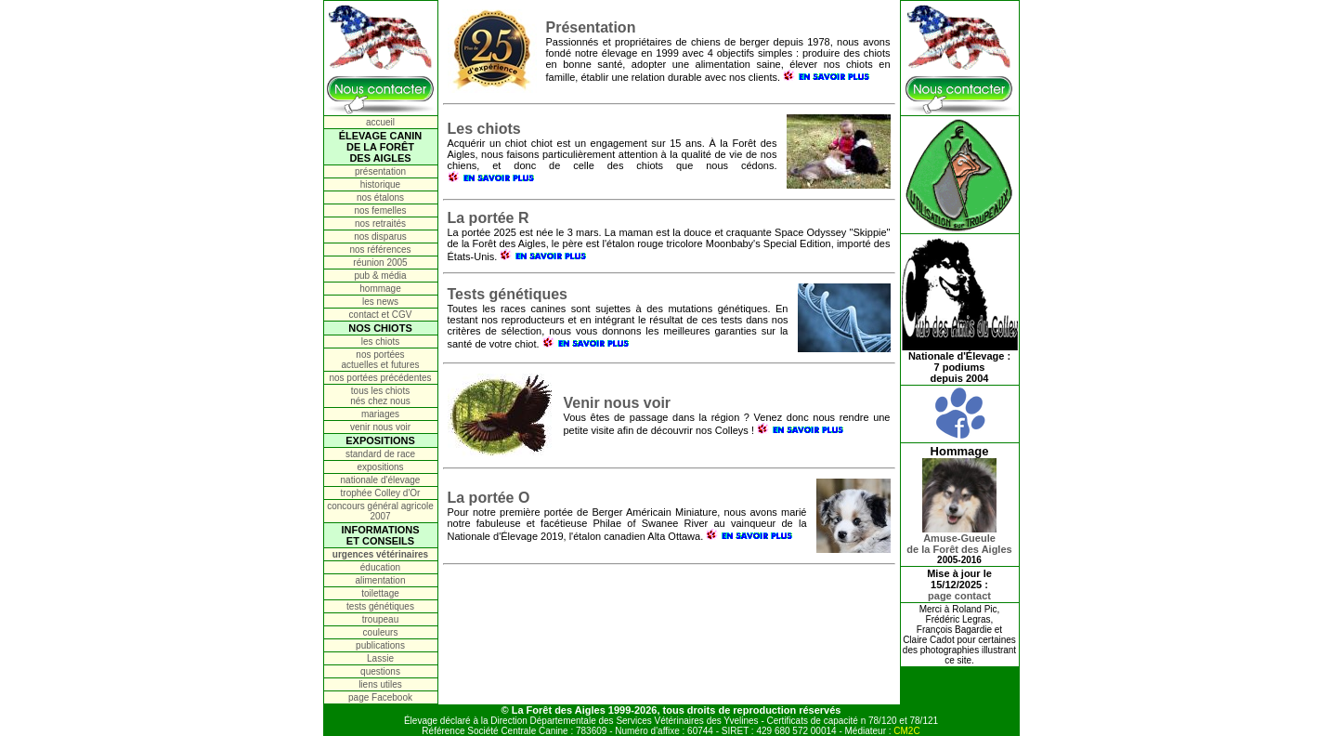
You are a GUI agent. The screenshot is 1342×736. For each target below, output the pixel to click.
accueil (380, 122)
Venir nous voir (617, 403)
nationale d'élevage (381, 480)
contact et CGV (380, 314)
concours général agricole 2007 (380, 511)
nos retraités (380, 223)
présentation (380, 171)
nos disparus (380, 236)
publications (380, 645)
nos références (379, 249)
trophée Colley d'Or (381, 493)
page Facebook (380, 697)
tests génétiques (380, 606)
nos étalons (380, 197)
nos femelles (380, 210)
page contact (959, 595)
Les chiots (484, 129)
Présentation (591, 27)
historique (380, 184)
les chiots (380, 341)
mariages (380, 414)
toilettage (380, 593)
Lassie (380, 658)
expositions (380, 467)
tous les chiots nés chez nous (380, 396)
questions (380, 671)
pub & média (380, 275)
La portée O (489, 498)
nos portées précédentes (380, 378)
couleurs (380, 632)
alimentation (381, 580)
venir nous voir (380, 427)
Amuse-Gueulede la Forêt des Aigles (958, 539)
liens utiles (380, 684)
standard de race (380, 454)
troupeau (380, 619)
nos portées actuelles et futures (381, 359)
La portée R (488, 218)
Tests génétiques (508, 294)
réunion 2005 (380, 262)
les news (380, 301)
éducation (380, 567)
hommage (379, 288)
